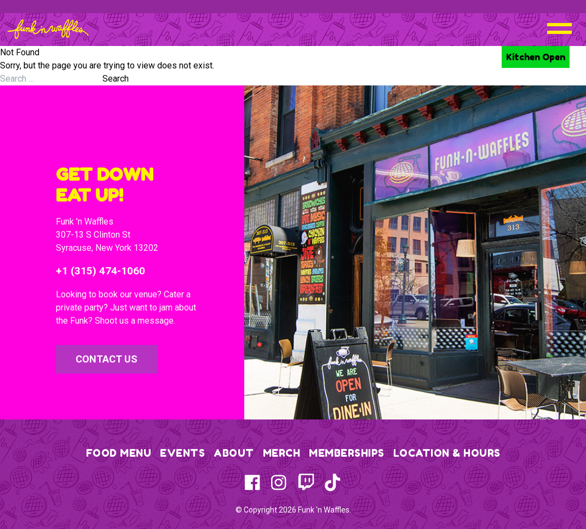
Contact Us (106, 359)
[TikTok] (332, 482)
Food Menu (119, 453)
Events (182, 453)
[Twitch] (306, 482)
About (234, 453)
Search (115, 78)
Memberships (346, 453)
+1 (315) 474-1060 (100, 270)
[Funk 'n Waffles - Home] (48, 29)
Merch (282, 453)
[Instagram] (280, 482)
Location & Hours (447, 453)
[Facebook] (253, 482)
